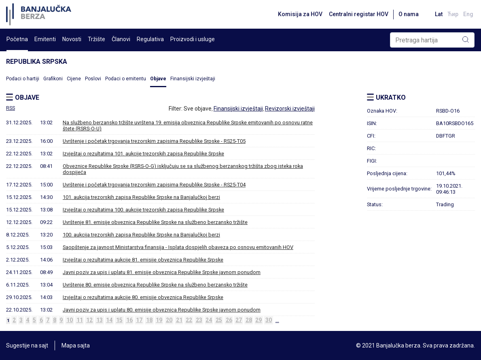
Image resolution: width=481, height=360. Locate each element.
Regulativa (150, 39)
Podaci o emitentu (125, 79)
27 (238, 320)
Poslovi (93, 79)
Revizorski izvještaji (290, 108)
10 (69, 320)
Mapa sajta (75, 345)
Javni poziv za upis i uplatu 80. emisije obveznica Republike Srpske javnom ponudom (162, 310)
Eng (468, 14)
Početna (17, 39)
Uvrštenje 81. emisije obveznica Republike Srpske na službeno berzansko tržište (155, 222)
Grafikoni (53, 79)
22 (189, 320)
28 (249, 320)
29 (258, 320)
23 (199, 320)
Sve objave (198, 108)
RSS (10, 108)
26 (229, 320)
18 (149, 320)
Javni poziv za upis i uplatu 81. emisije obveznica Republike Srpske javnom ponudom (162, 272)
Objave (158, 79)
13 (99, 320)
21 (179, 320)
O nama (408, 14)
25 (219, 320)
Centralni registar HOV (358, 14)
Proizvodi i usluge (192, 39)
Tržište (96, 39)
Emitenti (45, 39)
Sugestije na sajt (27, 345)
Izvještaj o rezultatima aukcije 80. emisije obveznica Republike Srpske (143, 297)
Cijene (74, 79)
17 (139, 320)
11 (79, 320)
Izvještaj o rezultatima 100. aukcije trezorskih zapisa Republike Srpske (143, 210)
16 (129, 320)
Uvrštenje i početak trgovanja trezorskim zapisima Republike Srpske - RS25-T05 (154, 141)
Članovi (121, 39)
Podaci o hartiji (22, 79)
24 (209, 320)
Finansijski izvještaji (192, 79)
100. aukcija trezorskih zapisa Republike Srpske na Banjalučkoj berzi (141, 235)
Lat (439, 14)
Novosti (71, 39)
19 (159, 320)
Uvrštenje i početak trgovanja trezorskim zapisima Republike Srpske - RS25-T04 (154, 185)
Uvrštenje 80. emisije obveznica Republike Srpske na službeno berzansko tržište (155, 285)
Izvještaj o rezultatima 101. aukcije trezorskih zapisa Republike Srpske (143, 154)
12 (89, 320)
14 (109, 320)
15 (119, 320)
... (277, 320)
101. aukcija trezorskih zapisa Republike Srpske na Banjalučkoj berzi (141, 197)
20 (169, 320)
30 (268, 320)
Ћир (452, 14)
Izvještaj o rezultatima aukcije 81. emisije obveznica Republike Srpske (143, 260)
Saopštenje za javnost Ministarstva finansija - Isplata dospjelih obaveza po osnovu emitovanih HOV (178, 247)
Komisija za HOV (300, 14)
